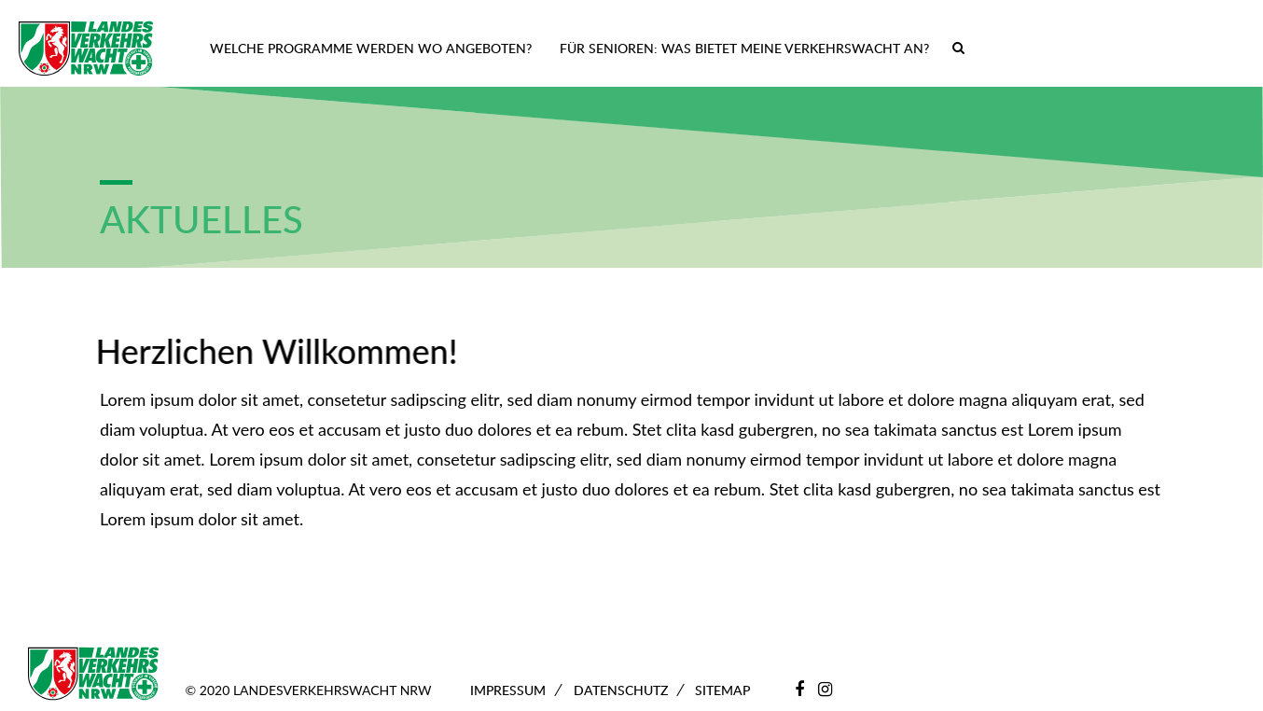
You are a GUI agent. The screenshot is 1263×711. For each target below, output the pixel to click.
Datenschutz (621, 690)
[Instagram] (825, 688)
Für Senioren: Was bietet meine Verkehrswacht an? (744, 48)
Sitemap (722, 690)
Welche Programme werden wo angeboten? (371, 48)
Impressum (508, 690)
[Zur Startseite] (86, 49)
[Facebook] (799, 688)
